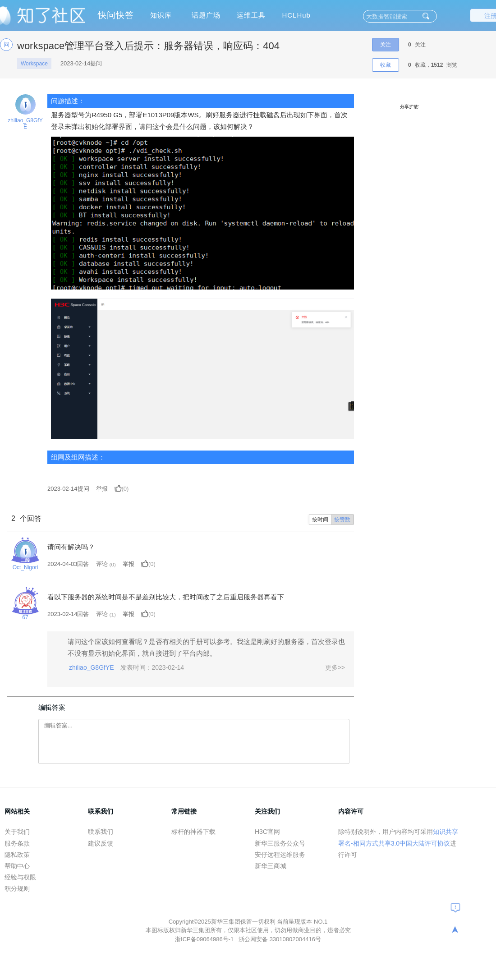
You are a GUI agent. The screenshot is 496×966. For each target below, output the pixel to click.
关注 (385, 44)
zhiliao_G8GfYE (25, 123)
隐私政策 (17, 854)
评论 (102, 564)
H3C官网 (267, 831)
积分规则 (17, 888)
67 (25, 617)
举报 (102, 488)
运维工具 (251, 15)
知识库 (161, 15)
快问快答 (116, 15)
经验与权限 (20, 877)
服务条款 (17, 843)
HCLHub (296, 15)
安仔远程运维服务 (280, 854)
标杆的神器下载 (193, 831)
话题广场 (206, 15)
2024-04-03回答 (68, 564)
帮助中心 (17, 865)
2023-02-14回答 (68, 614)
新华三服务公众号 (280, 843)
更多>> (335, 667)
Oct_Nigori (25, 567)
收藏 (385, 65)
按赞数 (342, 519)
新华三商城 (270, 865)
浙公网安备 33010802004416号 (280, 939)
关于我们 (17, 831)
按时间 (320, 519)
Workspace (34, 63)
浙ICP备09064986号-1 (205, 939)
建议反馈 (100, 843)
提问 (68, 488)
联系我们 (100, 831)
